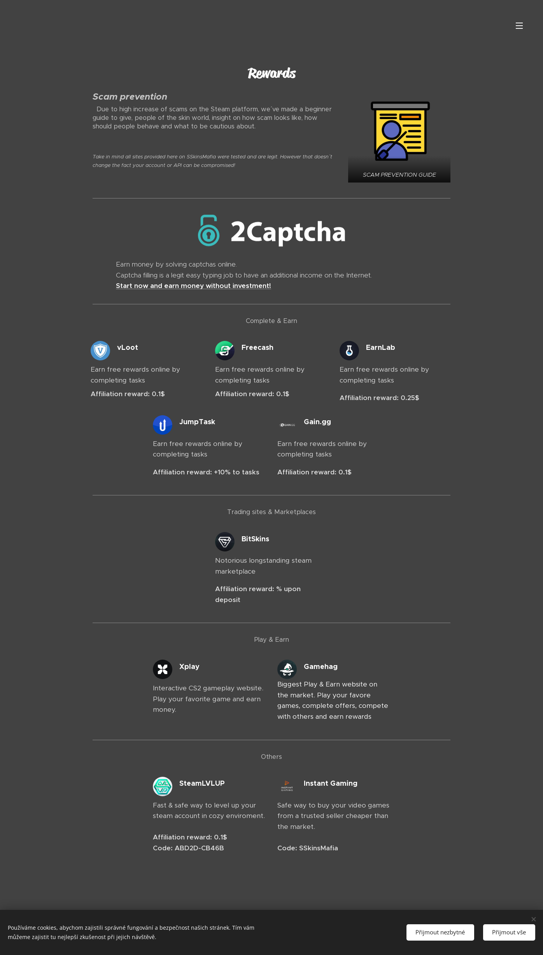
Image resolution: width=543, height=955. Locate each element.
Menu (519, 25)
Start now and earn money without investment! (193, 285)
